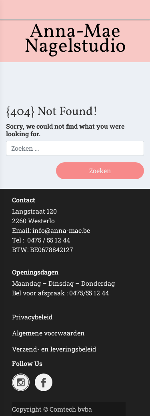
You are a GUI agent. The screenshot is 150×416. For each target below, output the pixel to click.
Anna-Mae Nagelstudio (75, 39)
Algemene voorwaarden (48, 333)
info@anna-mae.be (61, 230)
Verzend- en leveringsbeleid (54, 349)
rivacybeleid (34, 317)
